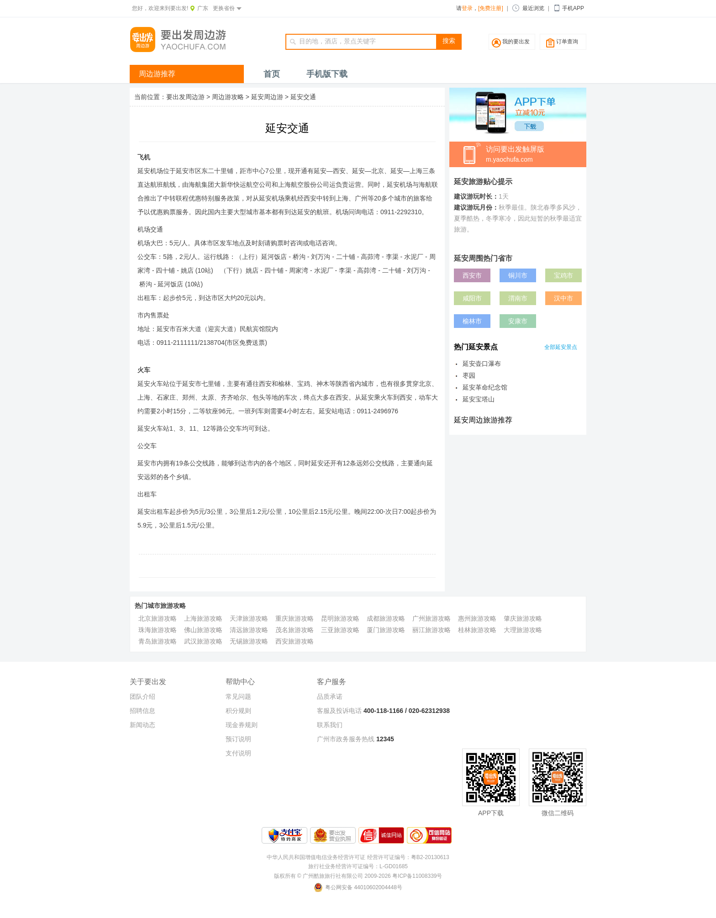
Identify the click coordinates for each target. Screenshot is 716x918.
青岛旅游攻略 (157, 641)
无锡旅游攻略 (249, 641)
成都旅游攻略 (386, 618)
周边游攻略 (228, 96)
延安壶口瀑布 (482, 363)
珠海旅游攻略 (157, 629)
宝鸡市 (563, 275)
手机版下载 (326, 74)
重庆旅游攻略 (294, 618)
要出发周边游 (185, 96)
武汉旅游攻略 (203, 641)
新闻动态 (142, 724)
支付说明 (238, 753)
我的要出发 (516, 41)
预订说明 (238, 739)
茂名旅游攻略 (294, 629)
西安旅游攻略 (294, 641)
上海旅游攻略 (203, 618)
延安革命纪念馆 (485, 387)
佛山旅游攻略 (203, 629)
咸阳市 (472, 298)
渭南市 (517, 298)
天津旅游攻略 (249, 618)
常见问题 (238, 696)
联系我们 (329, 724)
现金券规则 (242, 724)
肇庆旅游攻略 (523, 618)
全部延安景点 (560, 347)
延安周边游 (267, 96)
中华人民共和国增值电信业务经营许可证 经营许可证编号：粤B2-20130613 (358, 857)
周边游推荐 (157, 74)
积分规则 (238, 710)
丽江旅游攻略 (431, 629)
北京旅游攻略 (157, 618)
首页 (271, 74)
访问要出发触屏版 (536, 154)
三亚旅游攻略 (340, 629)
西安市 (472, 275)
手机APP (573, 8)
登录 (467, 8)
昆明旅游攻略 (340, 618)
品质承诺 (329, 696)
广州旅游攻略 (431, 618)
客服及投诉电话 (339, 710)
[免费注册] (490, 8)
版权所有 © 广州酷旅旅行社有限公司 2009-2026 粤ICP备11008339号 (358, 876)
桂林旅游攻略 (477, 629)
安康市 (517, 321)
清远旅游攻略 (249, 629)
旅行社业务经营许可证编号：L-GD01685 (358, 866)
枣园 (469, 375)
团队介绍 (142, 696)
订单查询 (567, 41)
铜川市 (517, 275)
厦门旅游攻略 (386, 629)
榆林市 (472, 321)
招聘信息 (142, 710)
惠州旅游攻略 (477, 618)
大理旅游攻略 (523, 629)
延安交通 (303, 96)
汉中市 (563, 298)
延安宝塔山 (479, 399)
